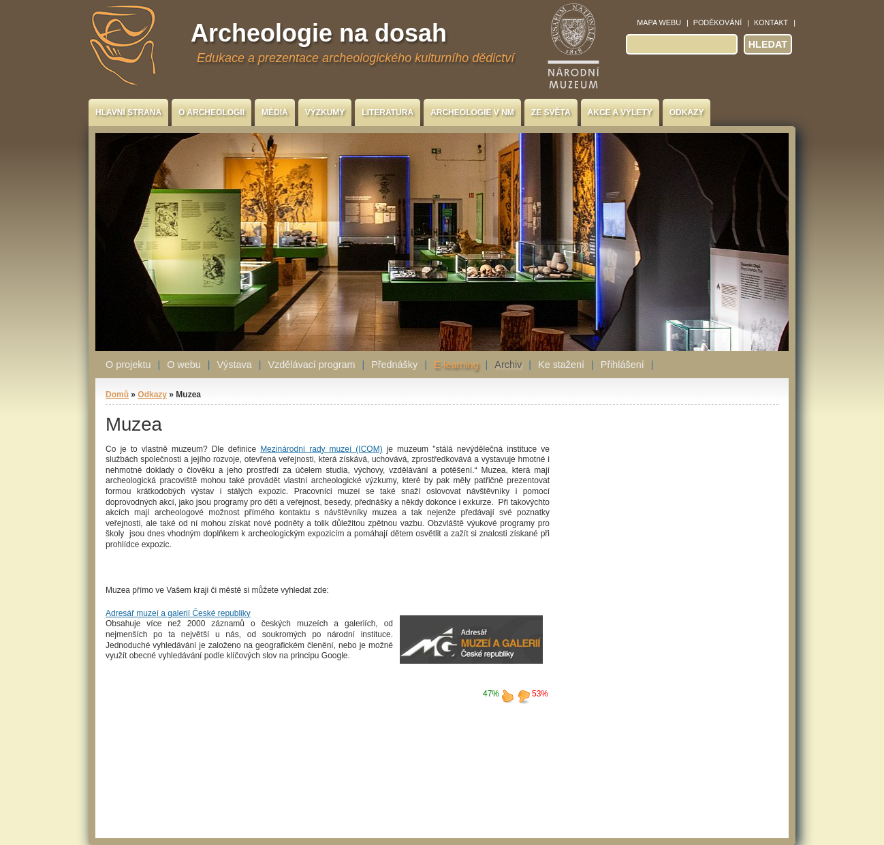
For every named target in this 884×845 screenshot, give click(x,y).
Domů (117, 394)
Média (275, 112)
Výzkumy (325, 112)
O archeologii (211, 112)
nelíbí (524, 696)
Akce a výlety (620, 112)
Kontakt (771, 22)
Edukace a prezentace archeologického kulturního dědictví (355, 58)
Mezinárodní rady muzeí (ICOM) (321, 449)
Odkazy (686, 112)
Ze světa (551, 112)
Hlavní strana (128, 112)
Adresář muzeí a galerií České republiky (178, 613)
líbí (507, 696)
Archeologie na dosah (319, 33)
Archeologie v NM (472, 112)
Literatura (387, 112)
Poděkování (717, 22)
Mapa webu (659, 22)
